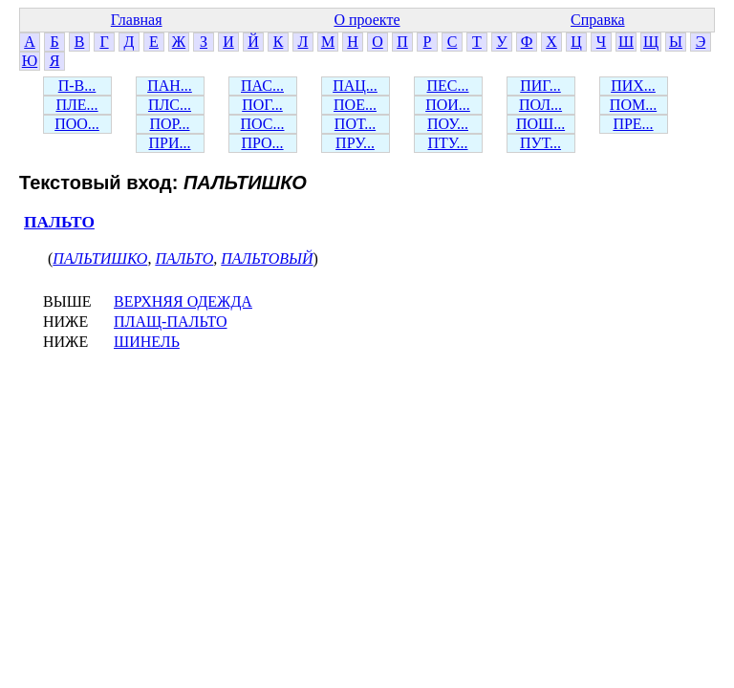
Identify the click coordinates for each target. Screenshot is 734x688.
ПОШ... (540, 124)
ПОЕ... (355, 105)
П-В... (77, 85)
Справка (598, 19)
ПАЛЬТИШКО (100, 258)
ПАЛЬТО (59, 222)
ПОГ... (262, 105)
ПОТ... (355, 124)
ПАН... (169, 85)
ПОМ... (633, 105)
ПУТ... (540, 143)
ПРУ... (355, 143)
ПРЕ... (633, 124)
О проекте (366, 19)
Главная (136, 19)
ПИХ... (633, 85)
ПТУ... (447, 143)
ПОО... (76, 124)
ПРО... (262, 143)
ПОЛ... (540, 105)
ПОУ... (447, 124)
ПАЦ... (355, 85)
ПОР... (169, 124)
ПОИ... (447, 105)
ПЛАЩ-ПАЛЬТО (170, 321)
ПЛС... (169, 105)
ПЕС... (448, 85)
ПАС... (262, 85)
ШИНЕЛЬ (147, 341)
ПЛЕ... (76, 105)
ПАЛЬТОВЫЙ (267, 258)
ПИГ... (540, 85)
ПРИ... (169, 143)
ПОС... (263, 124)
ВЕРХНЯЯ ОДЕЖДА (183, 301)
